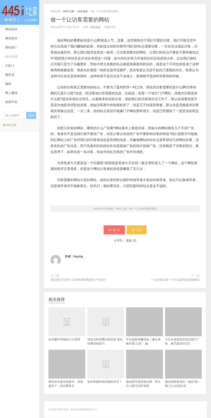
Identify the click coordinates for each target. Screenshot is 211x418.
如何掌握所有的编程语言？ (105, 373)
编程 (8, 83)
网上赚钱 (11, 93)
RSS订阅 (9, 125)
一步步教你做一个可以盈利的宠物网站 (175, 280)
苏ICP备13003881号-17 (83, 409)
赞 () (114, 230)
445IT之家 (19, 12)
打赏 (137, 230)
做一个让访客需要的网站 (79, 20)
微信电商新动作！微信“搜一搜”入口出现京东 (183, 369)
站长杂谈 (11, 56)
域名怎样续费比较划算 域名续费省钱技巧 (105, 333)
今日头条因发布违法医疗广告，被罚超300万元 (183, 326)
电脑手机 (11, 102)
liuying (78, 256)
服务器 (9, 74)
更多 (129, 240)
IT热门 (9, 65)
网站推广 (11, 47)
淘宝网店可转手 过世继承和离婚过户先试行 (78, 280)
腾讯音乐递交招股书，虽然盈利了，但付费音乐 (66, 369)
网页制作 (11, 38)
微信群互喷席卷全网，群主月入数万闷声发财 (144, 369)
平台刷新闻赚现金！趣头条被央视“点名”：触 (144, 326)
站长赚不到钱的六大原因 (66, 331)
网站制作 (11, 29)
